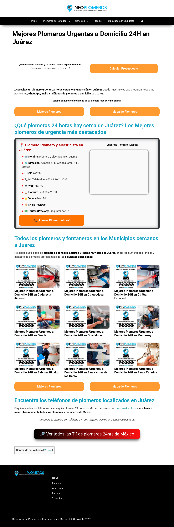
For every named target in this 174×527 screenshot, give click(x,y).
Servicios (80, 21)
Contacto (56, 481)
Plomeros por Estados (54, 21)
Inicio (34, 21)
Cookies (55, 491)
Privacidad (56, 496)
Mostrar (48, 448)
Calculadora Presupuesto (121, 21)
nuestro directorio (126, 408)
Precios (98, 21)
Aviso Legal (57, 486)
